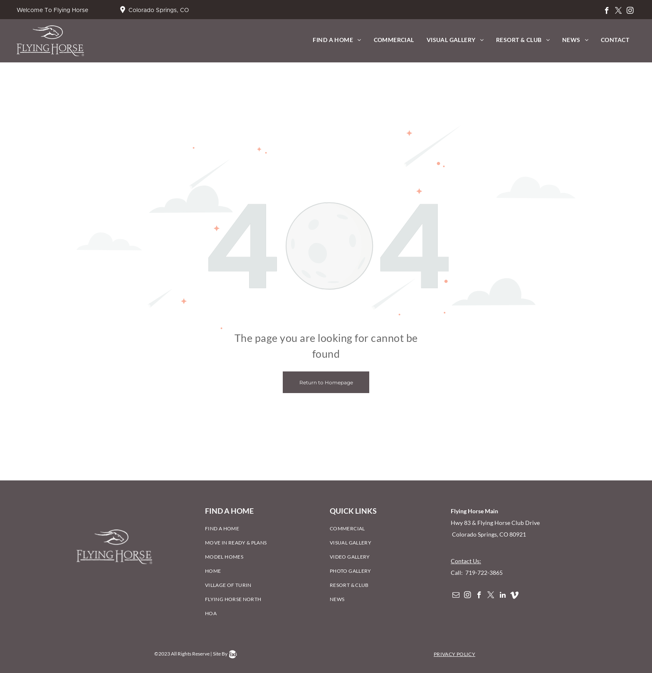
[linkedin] (502, 596)
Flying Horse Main (474, 511)
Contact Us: (466, 560)
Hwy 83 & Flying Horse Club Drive (496, 522)
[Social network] (514, 596)
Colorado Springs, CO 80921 (488, 534)
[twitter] (618, 11)
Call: (457, 572)
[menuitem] (336, 39)
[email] (456, 596)
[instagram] (630, 11)
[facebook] (607, 11)
